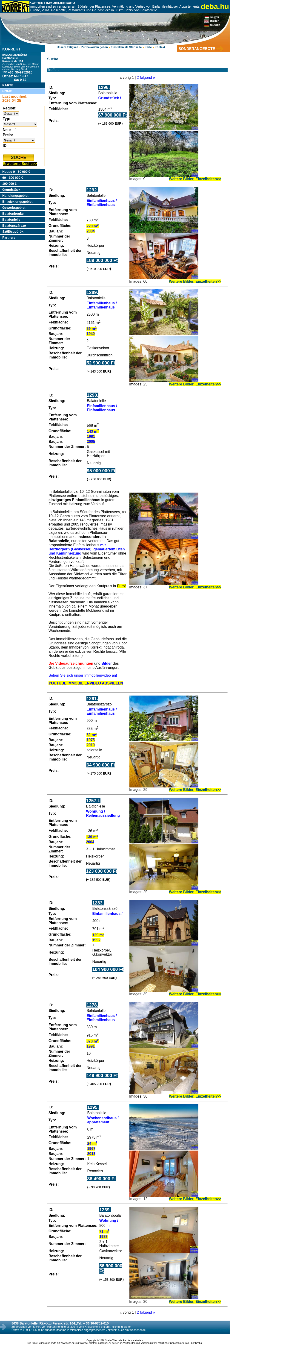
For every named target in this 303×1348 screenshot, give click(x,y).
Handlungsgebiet (15, 195)
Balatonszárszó (14, 225)
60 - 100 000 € (12, 177)
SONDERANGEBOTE (196, 49)
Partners (8, 237)
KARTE (7, 85)
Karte (148, 47)
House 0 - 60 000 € (16, 171)
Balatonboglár (13, 213)
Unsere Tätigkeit (67, 47)
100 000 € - (10, 183)
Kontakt (160, 47)
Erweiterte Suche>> (20, 164)
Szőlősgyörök (12, 231)
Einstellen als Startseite (126, 47)
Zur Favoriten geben (94, 47)
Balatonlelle (11, 219)
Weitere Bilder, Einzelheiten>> (195, 179)
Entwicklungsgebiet (17, 201)
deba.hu (215, 6)
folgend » (147, 77)
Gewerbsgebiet (13, 207)
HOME (7, 91)
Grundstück (11, 189)
